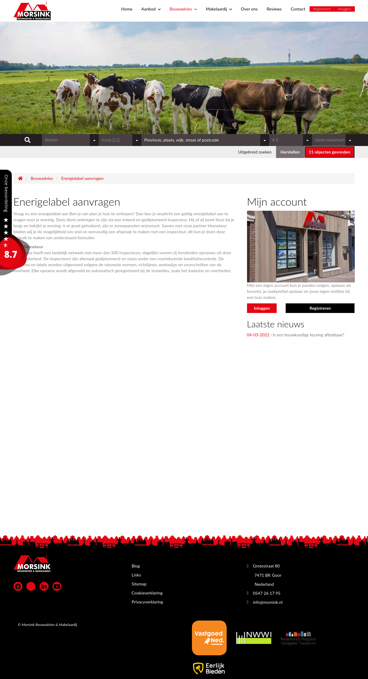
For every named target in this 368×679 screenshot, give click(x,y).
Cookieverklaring (147, 592)
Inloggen (344, 9)
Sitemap (139, 583)
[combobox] (70, 140)
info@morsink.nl (268, 602)
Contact (298, 8)
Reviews (273, 8)
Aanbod (150, 8)
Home (126, 8)
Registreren (322, 9)
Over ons (249, 8)
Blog (136, 565)
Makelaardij (219, 8)
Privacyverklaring (147, 601)
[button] (329, 152)
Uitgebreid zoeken (254, 151)
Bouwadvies (183, 8)
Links (136, 574)
